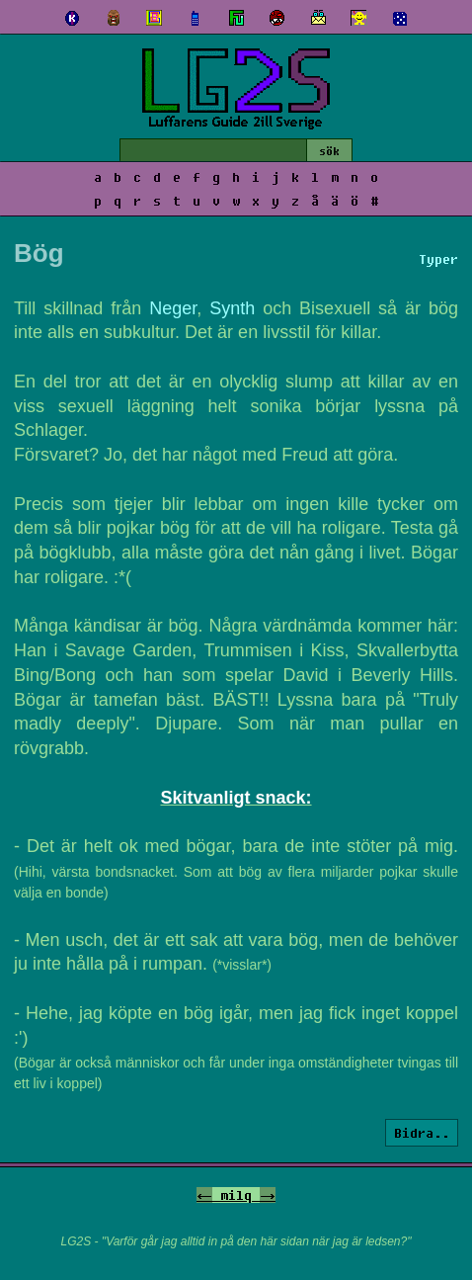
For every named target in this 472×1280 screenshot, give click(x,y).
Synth (232, 308)
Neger (173, 308)
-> (267, 1195)
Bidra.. (421, 1133)
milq (236, 1195)
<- (204, 1195)
